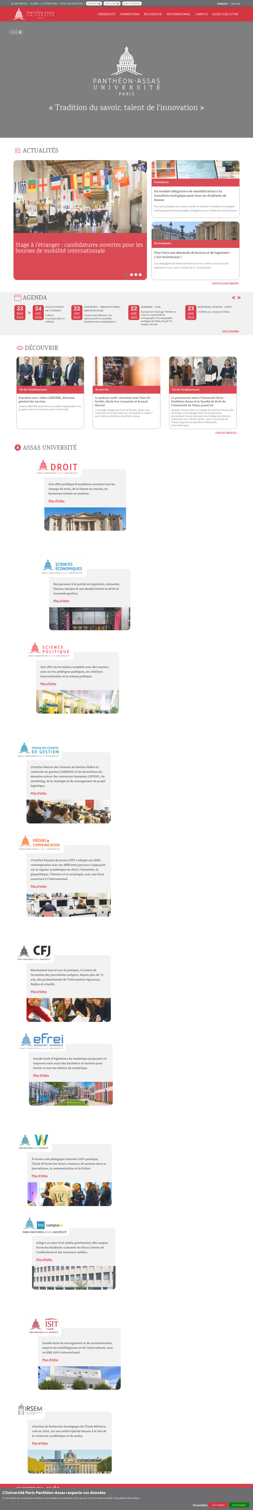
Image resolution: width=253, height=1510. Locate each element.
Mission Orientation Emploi (224, 1426)
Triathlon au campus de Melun (214, 327)
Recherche (21, 3)
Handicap (215, 1439)
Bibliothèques (132, 3)
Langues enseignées (73, 1435)
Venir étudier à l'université (175, 1418)
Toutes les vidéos (225, 1207)
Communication (22, 1414)
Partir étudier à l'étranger (175, 1414)
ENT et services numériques (224, 1409)
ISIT (16, 1388)
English (235, 3)
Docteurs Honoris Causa (124, 1422)
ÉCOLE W (19, 1377)
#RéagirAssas (186, 1451)
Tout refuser (218, 1505)
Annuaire (19, 1435)
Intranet (92, 3)
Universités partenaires (173, 1435)
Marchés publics (22, 1430)
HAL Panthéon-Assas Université (218, 1451)
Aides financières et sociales (224, 1443)
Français (222, 3)
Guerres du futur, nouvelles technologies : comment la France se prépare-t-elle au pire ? (49, 1316)
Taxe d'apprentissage (74, 1443)
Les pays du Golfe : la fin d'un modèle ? (196, 1314)
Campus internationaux (174, 1422)
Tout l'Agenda (230, 347)
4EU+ (164, 1409)
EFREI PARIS (21, 1381)
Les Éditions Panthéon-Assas (126, 1430)
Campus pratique (219, 1414)
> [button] (239, 313)
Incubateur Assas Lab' (221, 1430)
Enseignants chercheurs (26, 1439)
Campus (201, 14)
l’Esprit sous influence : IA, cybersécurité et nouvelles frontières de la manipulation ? (100, 334)
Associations (216, 1422)
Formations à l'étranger (174, 1426)
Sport (213, 1418)
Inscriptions (69, 1422)
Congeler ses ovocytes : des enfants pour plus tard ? (125, 1316)
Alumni (34, 3)
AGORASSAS (167, 1451)
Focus (115, 1426)
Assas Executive (225, 14)
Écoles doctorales (121, 1409)
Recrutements (21, 1422)
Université (107, 14)
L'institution (20, 1409)
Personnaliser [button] (200, 1505)
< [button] (233, 313)
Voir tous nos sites (71, 3)
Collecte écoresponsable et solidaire (55, 334)
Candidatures (70, 1418)
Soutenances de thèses (123, 1418)
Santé (213, 1435)
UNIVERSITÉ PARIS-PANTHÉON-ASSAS (37, 1370)
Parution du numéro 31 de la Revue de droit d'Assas (178, 1241)
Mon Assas (111, 3)
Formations (130, 14)
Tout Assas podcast (224, 1335)
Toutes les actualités (225, 299)
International (179, 14)
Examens (67, 1430)
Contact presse (23, 1361)
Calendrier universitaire (75, 1426)
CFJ (16, 1374)
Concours (19, 1426)
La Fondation (49, 3)
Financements (169, 1430)
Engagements (21, 1418)
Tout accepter (239, 1505)
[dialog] (126, 1499)
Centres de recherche (122, 1414)
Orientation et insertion (75, 1439)
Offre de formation (72, 1409)
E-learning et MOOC (73, 1414)
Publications (118, 1435)
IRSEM (18, 1384)
